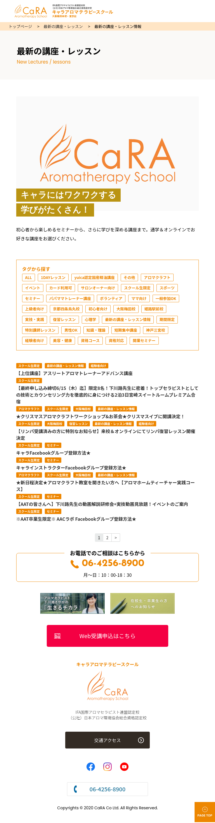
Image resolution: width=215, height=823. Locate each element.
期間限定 (171, 320)
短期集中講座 (128, 331)
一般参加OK (169, 299)
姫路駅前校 (157, 309)
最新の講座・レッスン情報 (130, 320)
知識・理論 (98, 331)
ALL (28, 277)
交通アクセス (107, 741)
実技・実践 (35, 320)
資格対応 (118, 341)
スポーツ (171, 288)
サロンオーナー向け (100, 288)
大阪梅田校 (128, 309)
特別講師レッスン (41, 331)
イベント (33, 288)
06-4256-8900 (107, 564)
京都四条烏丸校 (67, 309)
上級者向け (35, 309)
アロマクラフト (160, 277)
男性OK (72, 331)
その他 (132, 277)
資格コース (92, 341)
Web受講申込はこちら (108, 637)
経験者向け (35, 341)
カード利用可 (61, 288)
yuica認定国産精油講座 (96, 277)
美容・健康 (63, 341)
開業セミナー (147, 341)
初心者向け (100, 309)
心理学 (92, 320)
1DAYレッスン (54, 277)
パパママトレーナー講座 (71, 299)
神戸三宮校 (159, 331)
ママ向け (142, 299)
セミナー (33, 299)
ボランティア (113, 299)
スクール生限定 (140, 288)
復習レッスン (65, 320)
